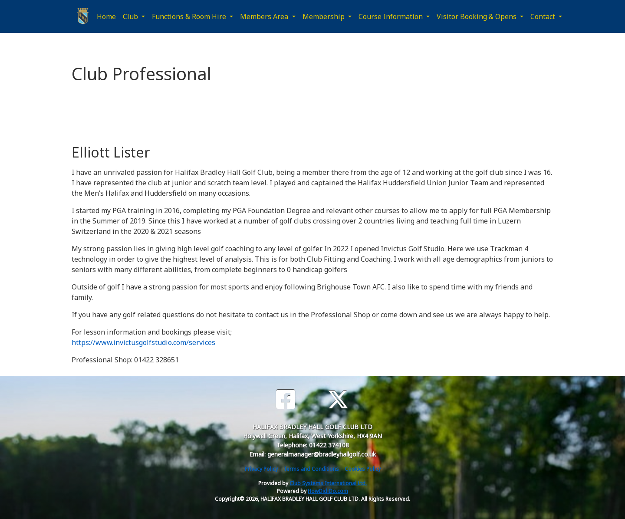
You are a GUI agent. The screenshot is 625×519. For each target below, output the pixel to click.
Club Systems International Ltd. (328, 483)
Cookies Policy (363, 469)
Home (106, 16)
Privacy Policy (261, 469)
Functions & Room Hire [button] (190, 16)
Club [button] (131, 16)
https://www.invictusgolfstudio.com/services (143, 342)
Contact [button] (543, 16)
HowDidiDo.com (328, 491)
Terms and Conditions (311, 469)
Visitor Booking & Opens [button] (477, 16)
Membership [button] (324, 16)
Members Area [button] (265, 16)
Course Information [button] (391, 16)
